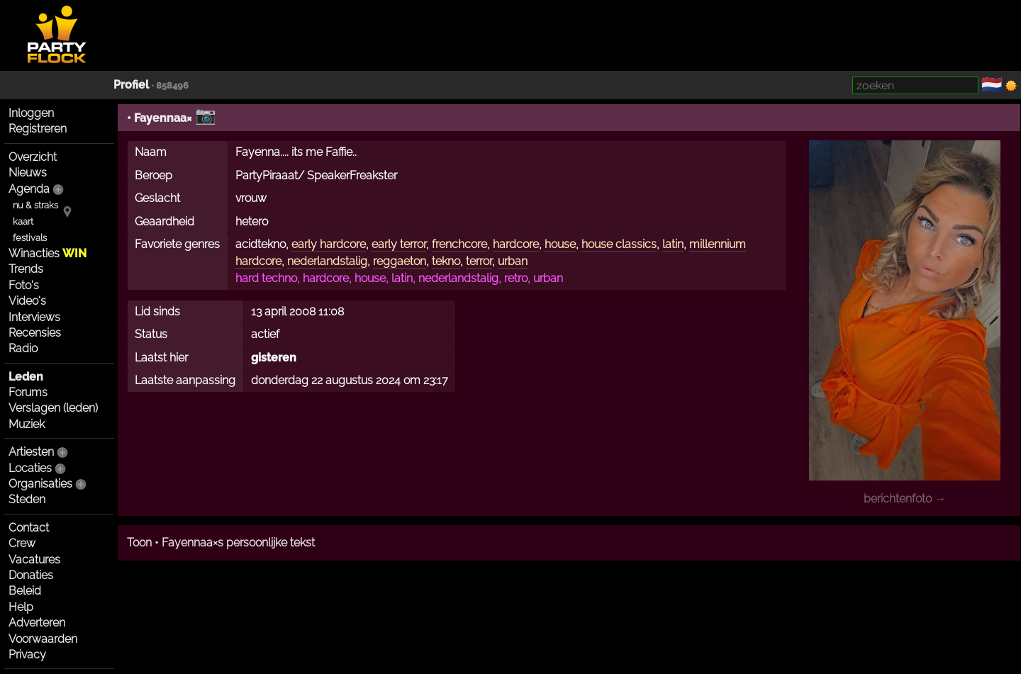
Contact (29, 527)
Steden (27, 499)
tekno (446, 261)
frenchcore (459, 244)
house (560, 244)
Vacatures (34, 559)
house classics (619, 244)
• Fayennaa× (159, 118)
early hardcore (328, 244)
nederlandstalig (327, 261)
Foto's (24, 285)
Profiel (131, 84)
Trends (26, 269)
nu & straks (35, 205)
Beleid (25, 590)
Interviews (34, 317)
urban (513, 261)
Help (21, 607)
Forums (28, 392)
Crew (22, 543)
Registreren (38, 128)
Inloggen (31, 113)
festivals (30, 237)
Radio (23, 348)
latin (673, 244)
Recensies (35, 332)
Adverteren (37, 622)
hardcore (516, 244)
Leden (26, 376)
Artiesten (31, 452)
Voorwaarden (43, 639)
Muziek (27, 424)
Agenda (29, 189)
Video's (27, 301)
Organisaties (40, 483)
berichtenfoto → (905, 498)
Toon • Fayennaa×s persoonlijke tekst (221, 542)
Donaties (31, 575)
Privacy (27, 654)
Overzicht (33, 157)
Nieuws (28, 172)
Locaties (30, 468)
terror (479, 261)
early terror (399, 244)
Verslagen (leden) (53, 408)
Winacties (48, 253)
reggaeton (399, 261)
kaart (23, 221)
